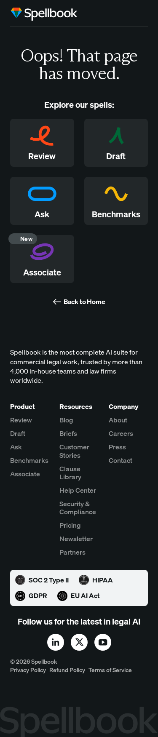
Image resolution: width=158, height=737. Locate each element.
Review (21, 420)
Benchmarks (29, 461)
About (118, 420)
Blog (66, 420)
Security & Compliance (77, 508)
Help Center (77, 490)
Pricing (70, 525)
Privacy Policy (28, 670)
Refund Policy (67, 670)
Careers (121, 434)
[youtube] (102, 642)
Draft (17, 434)
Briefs (68, 434)
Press (117, 447)
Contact (120, 461)
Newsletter (76, 539)
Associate (25, 474)
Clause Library (70, 473)
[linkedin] (55, 642)
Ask (16, 447)
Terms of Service (110, 670)
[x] (79, 642)
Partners (72, 552)
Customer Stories (74, 451)
